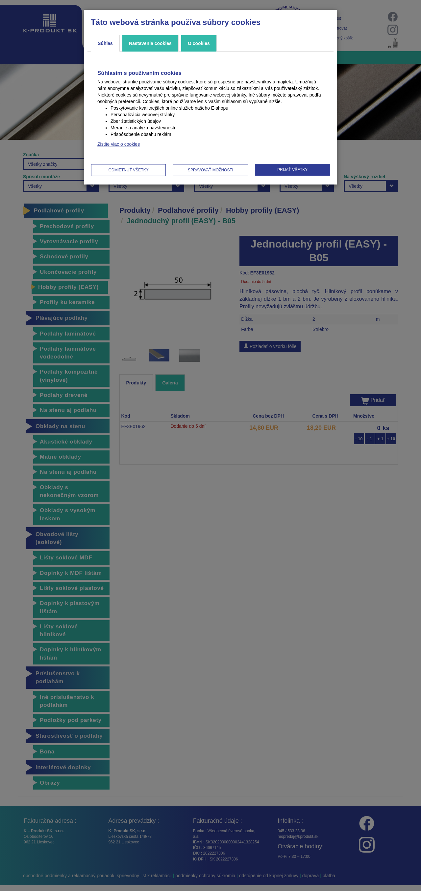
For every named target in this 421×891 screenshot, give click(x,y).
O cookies (199, 43)
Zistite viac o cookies (118, 144)
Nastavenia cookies (150, 43)
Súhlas (105, 43)
